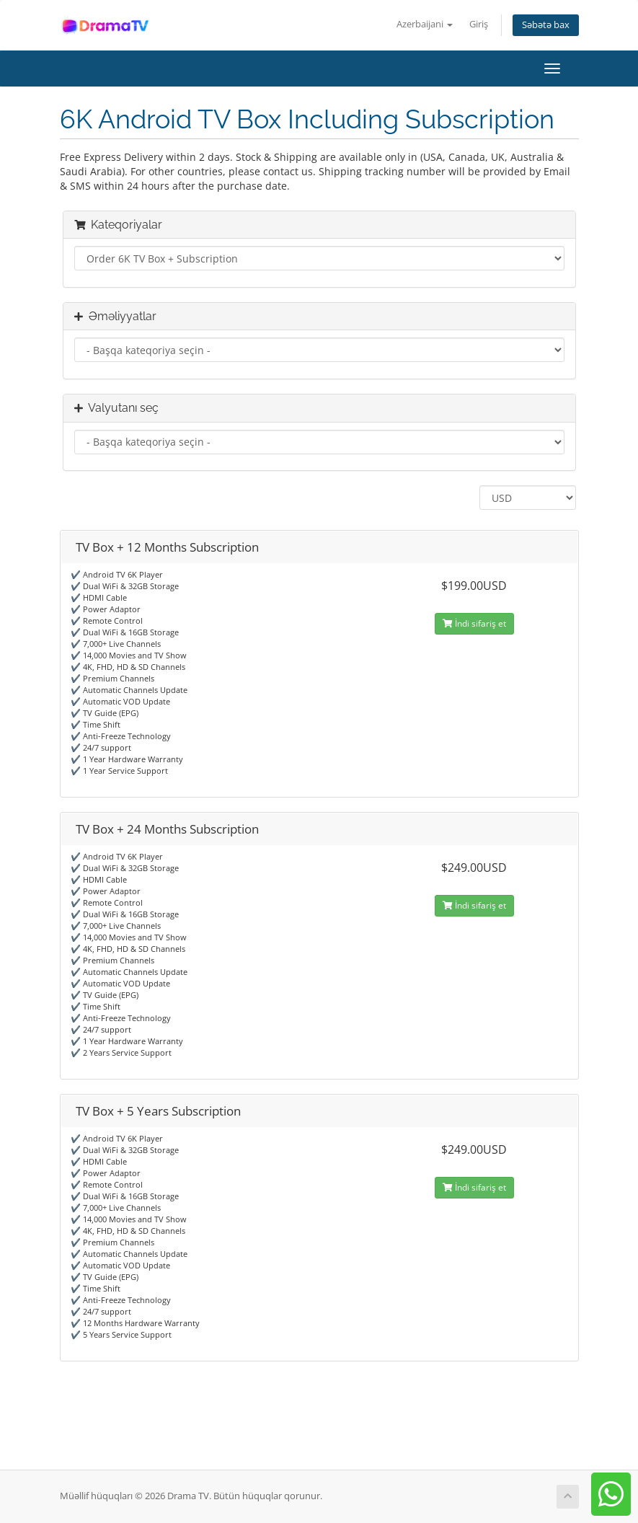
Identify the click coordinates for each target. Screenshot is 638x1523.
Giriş (478, 24)
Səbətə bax (546, 25)
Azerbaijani (424, 24)
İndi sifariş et (474, 623)
